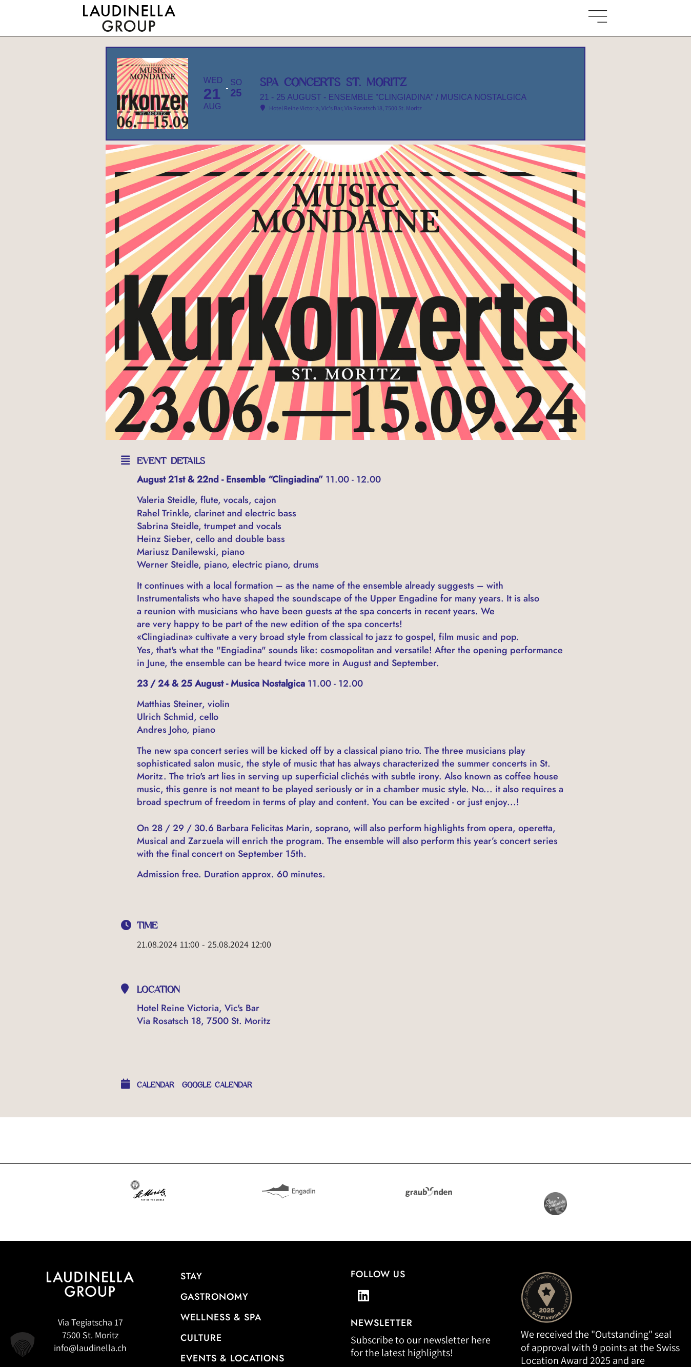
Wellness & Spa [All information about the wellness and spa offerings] (220, 1317)
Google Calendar (217, 1085)
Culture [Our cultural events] (201, 1338)
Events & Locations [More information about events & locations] (232, 1358)
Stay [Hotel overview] (191, 1276)
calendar (155, 1085)
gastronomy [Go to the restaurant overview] (214, 1297)
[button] (22, 1344)
